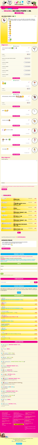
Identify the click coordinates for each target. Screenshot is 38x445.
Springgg (4, 329)
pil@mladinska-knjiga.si (8, 416)
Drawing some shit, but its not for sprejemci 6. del (12, 308)
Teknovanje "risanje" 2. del (15, 344)
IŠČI (35, 282)
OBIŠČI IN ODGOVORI (6, 248)
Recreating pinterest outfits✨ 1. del (9, 312)
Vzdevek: (2, 266)
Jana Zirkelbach (4, 419)
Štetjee (9, 399)
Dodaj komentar (16, 92)
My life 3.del (12, 395)
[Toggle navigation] (2, 7)
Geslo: (1, 269)
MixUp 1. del (11, 353)
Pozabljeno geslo (10, 275)
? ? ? (19, 292)
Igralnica (6, 11)
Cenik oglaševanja (19, 424)
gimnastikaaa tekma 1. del (7, 321)
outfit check (4, 325)
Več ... (19, 232)
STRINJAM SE (19, 443)
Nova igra (19, 13)
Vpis (2, 273)
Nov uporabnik (3, 275)
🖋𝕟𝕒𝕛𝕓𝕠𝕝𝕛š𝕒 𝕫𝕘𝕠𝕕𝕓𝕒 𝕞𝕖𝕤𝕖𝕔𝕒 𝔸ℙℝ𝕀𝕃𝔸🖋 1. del (10, 316)
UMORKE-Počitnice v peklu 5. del (18, 361)
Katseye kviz (10, 370)
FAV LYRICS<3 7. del (12, 374)
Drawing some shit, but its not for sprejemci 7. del (12, 299)
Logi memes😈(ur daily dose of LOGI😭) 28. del (11, 333)
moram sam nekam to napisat (15, 382)
